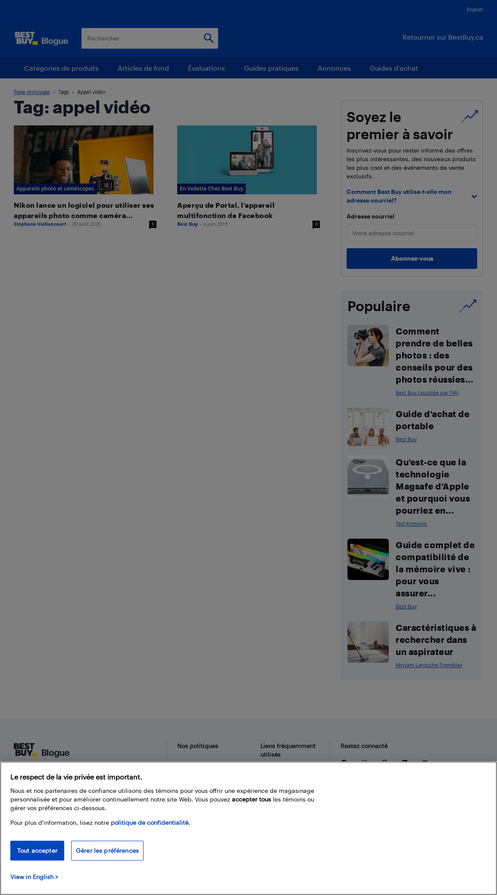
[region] (248, 828)
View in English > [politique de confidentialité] (34, 876)
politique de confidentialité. (150, 822)
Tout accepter (37, 850)
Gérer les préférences (107, 850)
